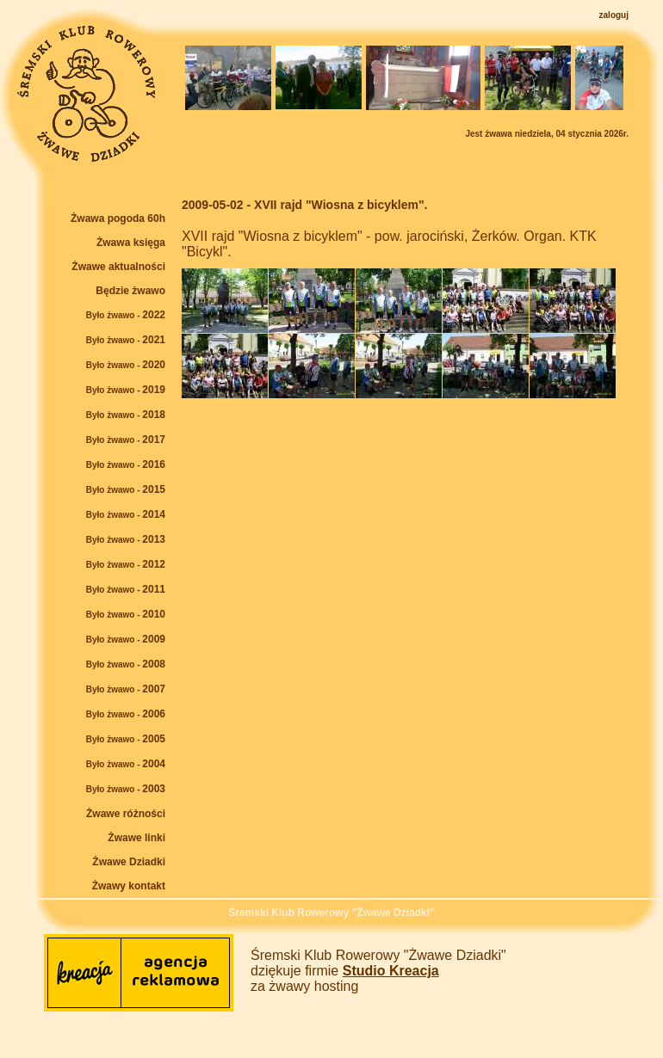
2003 (125, 789)
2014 (125, 514)
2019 (125, 390)
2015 (125, 489)
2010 (125, 614)
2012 (125, 564)
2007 (125, 689)
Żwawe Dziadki (128, 862)
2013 (125, 539)
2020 (125, 365)
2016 (125, 464)
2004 (125, 764)
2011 (125, 589)
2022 (125, 315)
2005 (125, 739)
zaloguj (614, 15)
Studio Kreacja (391, 970)
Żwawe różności (125, 814)
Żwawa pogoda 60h (118, 218)
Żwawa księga (130, 243)
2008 (125, 664)
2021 (125, 340)
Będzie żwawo (130, 291)
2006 (125, 714)
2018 (125, 415)
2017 (125, 440)
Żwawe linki (136, 838)
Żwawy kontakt (128, 886)
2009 (125, 639)
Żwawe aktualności (118, 267)
